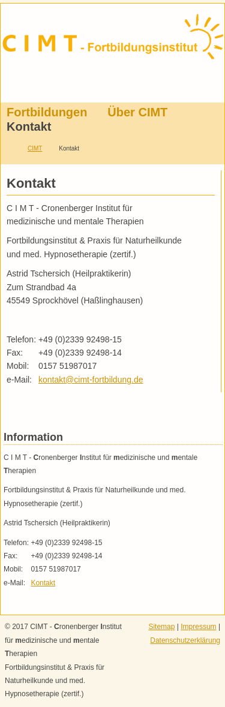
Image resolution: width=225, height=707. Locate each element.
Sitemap (161, 626)
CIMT (35, 148)
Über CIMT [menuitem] (137, 112)
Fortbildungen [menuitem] (47, 112)
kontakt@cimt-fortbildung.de (90, 379)
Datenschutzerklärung (185, 640)
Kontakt (43, 583)
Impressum (198, 626)
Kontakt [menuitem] (29, 126)
